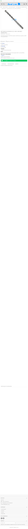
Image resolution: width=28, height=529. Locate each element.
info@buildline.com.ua (6, 504)
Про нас (2, 512)
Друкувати (3, 41)
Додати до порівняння (10, 41)
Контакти (2, 510)
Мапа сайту (3, 513)
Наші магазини (3, 509)
